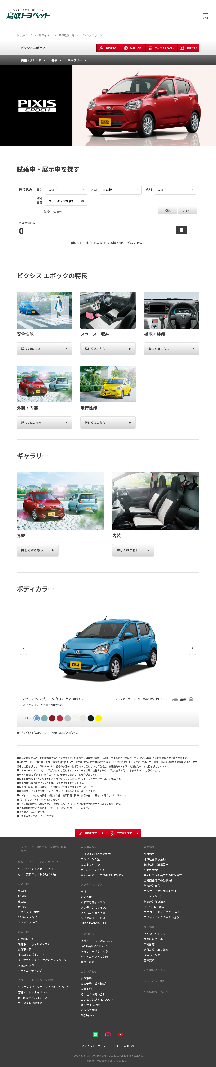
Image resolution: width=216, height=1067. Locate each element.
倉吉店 (22, 901)
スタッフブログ (27, 922)
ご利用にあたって (154, 970)
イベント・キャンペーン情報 (35, 980)
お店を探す (108, 48)
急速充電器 (87, 962)
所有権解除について (156, 992)
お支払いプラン (27, 965)
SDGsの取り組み (154, 907)
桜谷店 (22, 896)
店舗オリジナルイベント (33, 992)
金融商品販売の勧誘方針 (159, 880)
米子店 (22, 907)
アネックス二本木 (29, 912)
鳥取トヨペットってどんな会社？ (38, 862)
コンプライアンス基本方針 (160, 891)
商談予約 (188, 48)
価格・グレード (31, 60)
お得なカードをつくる (94, 951)
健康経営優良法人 (155, 902)
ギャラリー (74, 60)
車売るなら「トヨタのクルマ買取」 (102, 875)
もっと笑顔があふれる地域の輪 (37, 874)
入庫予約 (86, 989)
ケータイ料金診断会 (30, 1003)
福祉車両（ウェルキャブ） (34, 944)
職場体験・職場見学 (156, 865)
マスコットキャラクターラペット (164, 912)
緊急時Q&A (88, 1015)
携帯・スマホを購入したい (97, 941)
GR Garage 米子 (27, 917)
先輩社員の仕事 (153, 939)
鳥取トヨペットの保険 (94, 957)
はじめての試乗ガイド (31, 955)
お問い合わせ (89, 971)
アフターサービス (92, 885)
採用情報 (149, 927)
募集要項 (149, 960)
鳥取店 (22, 891)
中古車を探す (89, 847)
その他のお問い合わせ (94, 994)
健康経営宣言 (152, 886)
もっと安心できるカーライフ (35, 869)
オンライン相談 (90, 1005)
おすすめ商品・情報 (93, 902)
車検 (83, 891)
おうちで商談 (89, 1010)
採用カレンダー (153, 955)
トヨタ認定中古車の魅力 (96, 854)
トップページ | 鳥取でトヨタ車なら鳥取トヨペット (43, 849)
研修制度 (149, 944)
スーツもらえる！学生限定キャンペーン (42, 960)
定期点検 (86, 897)
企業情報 (149, 847)
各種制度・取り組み (156, 950)
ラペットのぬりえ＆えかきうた (163, 917)
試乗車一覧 (24, 949)
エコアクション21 (155, 896)
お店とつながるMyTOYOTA (97, 1000)
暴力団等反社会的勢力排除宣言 (163, 875)
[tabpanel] (108, 105)
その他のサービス (92, 934)
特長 (54, 60)
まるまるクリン (90, 865)
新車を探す (24, 932)
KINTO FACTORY (90, 923)
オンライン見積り (161, 48)
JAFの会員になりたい (94, 946)
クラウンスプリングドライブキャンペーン (43, 987)
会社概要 (149, 854)
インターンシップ (154, 934)
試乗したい (133, 48)
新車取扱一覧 (26, 939)
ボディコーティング (30, 971)
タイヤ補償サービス (93, 918)
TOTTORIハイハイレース (33, 998)
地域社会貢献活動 (155, 859)
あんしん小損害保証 (93, 913)
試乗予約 (86, 978)
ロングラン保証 (90, 859)
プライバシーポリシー (157, 981)
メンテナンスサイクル (94, 907)
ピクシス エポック (33, 48)
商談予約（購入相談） (94, 984)
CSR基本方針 (152, 870)
